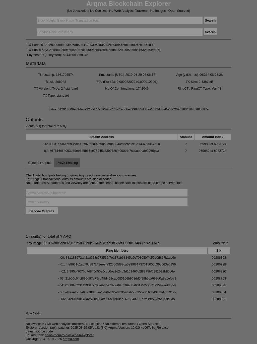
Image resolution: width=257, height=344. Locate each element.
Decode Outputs (39, 163)
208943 (60, 82)
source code (44, 331)
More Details (33, 313)
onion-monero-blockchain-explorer (69, 335)
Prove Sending (67, 163)
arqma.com (71, 339)
